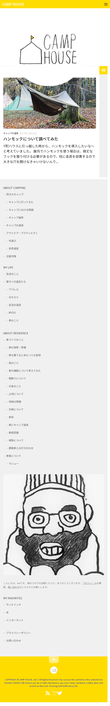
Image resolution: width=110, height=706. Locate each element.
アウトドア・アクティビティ (22, 233)
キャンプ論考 (16, 217)
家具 (11, 417)
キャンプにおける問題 (21, 209)
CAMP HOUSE (13, 4)
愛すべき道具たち (16, 281)
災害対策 (11, 256)
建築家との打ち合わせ (21, 448)
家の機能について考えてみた (25, 370)
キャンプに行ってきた (21, 202)
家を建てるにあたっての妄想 (25, 355)
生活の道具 (15, 305)
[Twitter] (59, 693)
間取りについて (17, 378)
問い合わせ (13, 587)
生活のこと (12, 274)
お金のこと (15, 386)
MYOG (12, 312)
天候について (16, 409)
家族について (13, 455)
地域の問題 (15, 401)
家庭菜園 (14, 432)
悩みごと (14, 363)
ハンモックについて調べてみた (30, 139)
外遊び (12, 240)
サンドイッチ (13, 604)
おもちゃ (14, 297)
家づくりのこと (15, 339)
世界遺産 (14, 248)
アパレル (14, 289)
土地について (16, 394)
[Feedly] (48, 693)
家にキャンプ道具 (18, 425)
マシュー (14, 463)
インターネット (15, 620)
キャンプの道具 (10, 133)
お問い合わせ (13, 640)
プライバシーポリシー (18, 632)
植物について (16, 440)
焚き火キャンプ (15, 194)
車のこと (14, 320)
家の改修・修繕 (17, 347)
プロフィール (90, 583)
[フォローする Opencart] (54, 693)
